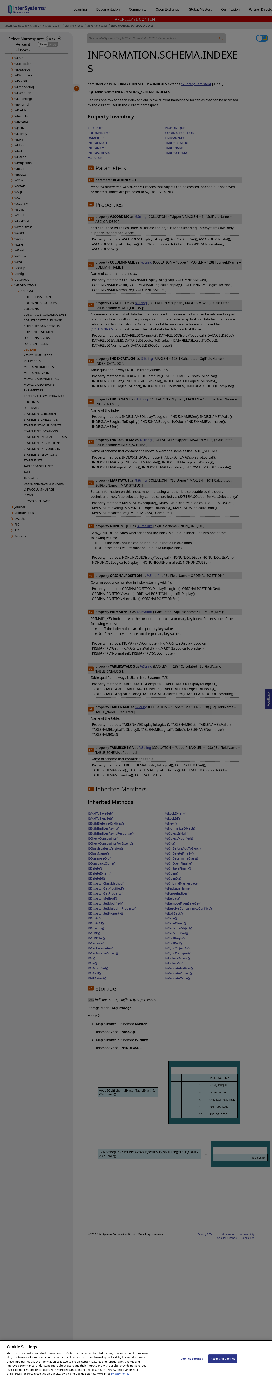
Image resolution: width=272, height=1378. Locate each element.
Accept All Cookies (223, 1361)
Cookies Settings (191, 1361)
